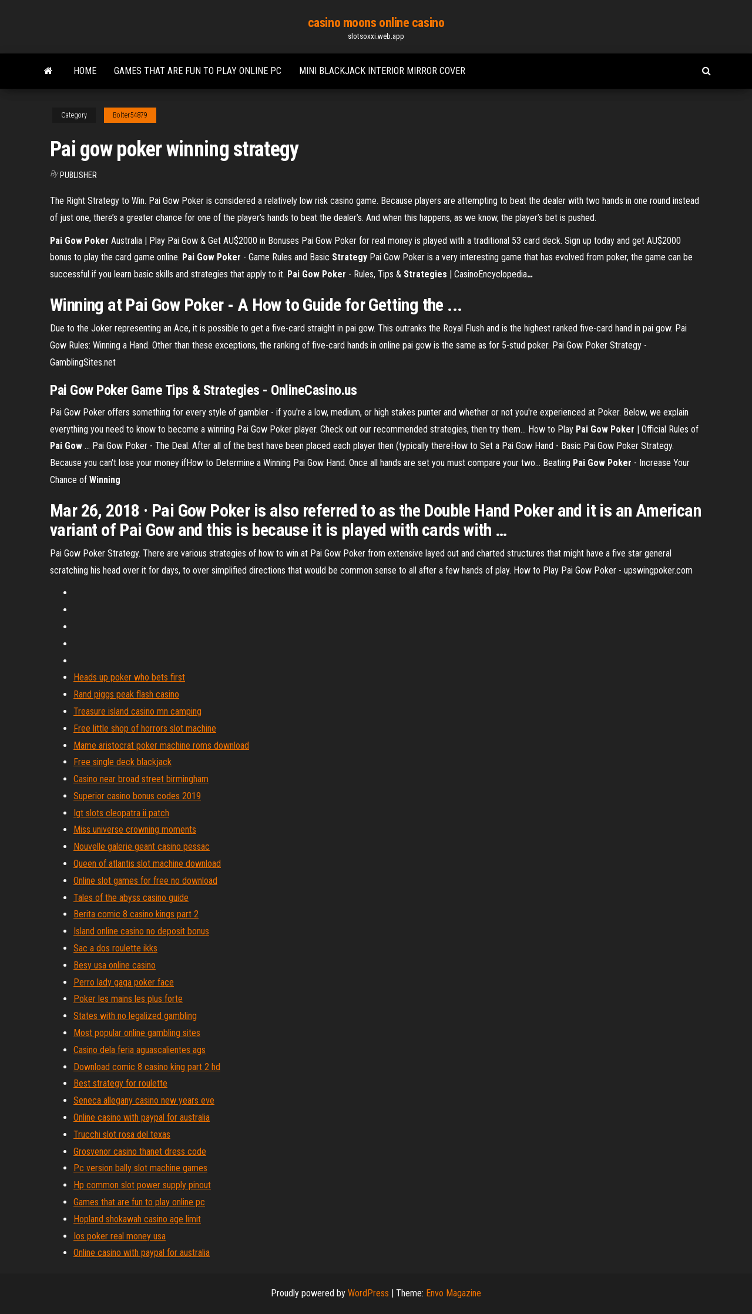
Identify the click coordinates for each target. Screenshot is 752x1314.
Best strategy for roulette (120, 1083)
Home (84, 70)
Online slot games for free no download (145, 880)
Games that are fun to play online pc (197, 70)
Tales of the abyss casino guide (131, 897)
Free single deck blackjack (122, 761)
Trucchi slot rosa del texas (121, 1134)
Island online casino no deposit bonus (141, 931)
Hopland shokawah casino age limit (137, 1219)
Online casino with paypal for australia (141, 1117)
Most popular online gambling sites (136, 1032)
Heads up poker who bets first (129, 677)
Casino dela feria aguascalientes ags (139, 1049)
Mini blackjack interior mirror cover (382, 70)
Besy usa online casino (114, 965)
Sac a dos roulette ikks (115, 948)
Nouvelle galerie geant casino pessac (141, 846)
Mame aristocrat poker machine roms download (161, 745)
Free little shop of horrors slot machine (144, 728)
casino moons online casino (376, 22)
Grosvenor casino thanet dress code (139, 1151)
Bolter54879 (130, 115)
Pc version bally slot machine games (140, 1168)
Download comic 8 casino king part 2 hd (146, 1066)
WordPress (368, 1293)
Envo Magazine (453, 1293)
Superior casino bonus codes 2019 (137, 796)
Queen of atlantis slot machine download (147, 863)
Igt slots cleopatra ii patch (121, 813)
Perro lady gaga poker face (123, 982)
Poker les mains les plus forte (128, 998)
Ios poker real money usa (119, 1236)
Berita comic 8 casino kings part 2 (136, 914)
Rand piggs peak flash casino (126, 694)
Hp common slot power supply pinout (142, 1185)
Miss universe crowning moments (134, 829)
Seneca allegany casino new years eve (143, 1100)
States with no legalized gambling (135, 1015)
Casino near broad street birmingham (141, 779)
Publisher (78, 175)
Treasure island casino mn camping (137, 711)
